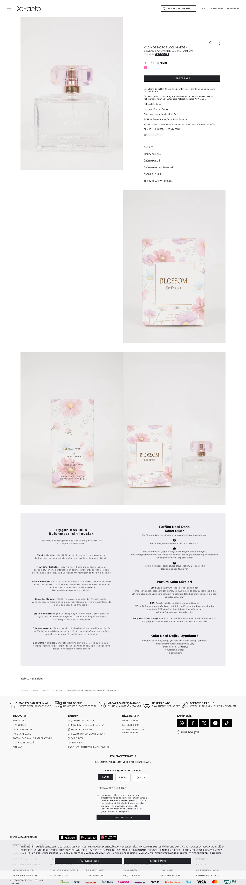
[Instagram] (215, 723)
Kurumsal (18, 720)
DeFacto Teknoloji (23, 743)
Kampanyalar (75, 743)
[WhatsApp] (182, 723)
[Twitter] (204, 723)
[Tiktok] (227, 723)
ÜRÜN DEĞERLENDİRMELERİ (158, 167)
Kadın (105, 777)
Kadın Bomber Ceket (207, 875)
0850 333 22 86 (130, 732)
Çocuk (140, 777)
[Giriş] (202, 8)
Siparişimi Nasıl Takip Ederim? (85, 725)
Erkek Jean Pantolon (25, 875)
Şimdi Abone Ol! (123, 817)
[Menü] (9, 8)
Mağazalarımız (131, 720)
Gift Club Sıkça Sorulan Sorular (86, 734)
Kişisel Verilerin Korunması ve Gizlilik (88, 747)
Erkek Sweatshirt (170, 875)
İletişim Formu (130, 725)
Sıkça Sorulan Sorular (80, 720)
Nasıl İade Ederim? (79, 729)
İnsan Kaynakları (23, 729)
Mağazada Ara (152, 154)
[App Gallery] (108, 837)
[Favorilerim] (216, 8)
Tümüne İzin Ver (157, 860)
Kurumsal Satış (22, 734)
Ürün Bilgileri (152, 160)
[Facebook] (193, 723)
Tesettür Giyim (94, 875)
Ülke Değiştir (190, 732)
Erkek (123, 777)
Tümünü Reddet (88, 860)
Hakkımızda (19, 725)
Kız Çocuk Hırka (131, 875)
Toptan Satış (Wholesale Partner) (32, 738)
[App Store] (68, 837)
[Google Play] (88, 837)
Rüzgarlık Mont (59, 875)
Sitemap (17, 747)
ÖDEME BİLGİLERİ (152, 174)
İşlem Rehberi (75, 738)
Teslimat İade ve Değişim (158, 181)
